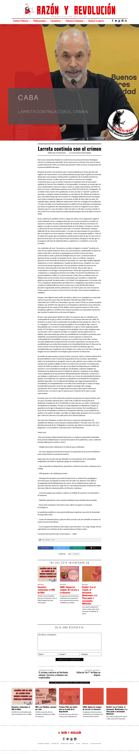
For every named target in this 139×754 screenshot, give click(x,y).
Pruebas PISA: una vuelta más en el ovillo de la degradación (68, 709)
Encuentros (56, 21)
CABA (69, 554)
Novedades (87, 153)
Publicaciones (39, 21)
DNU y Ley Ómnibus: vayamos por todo (45, 708)
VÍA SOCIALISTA (95, 743)
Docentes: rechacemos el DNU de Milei (45, 589)
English (85, 743)
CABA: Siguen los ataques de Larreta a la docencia (69, 591)
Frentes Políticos (20, 21)
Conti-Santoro (77, 153)
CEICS (78, 743)
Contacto (55, 743)
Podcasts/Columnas (74, 21)
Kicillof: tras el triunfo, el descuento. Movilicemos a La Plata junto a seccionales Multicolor (91, 595)
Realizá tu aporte (96, 21)
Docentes (76, 554)
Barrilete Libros (67, 743)
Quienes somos (43, 743)
